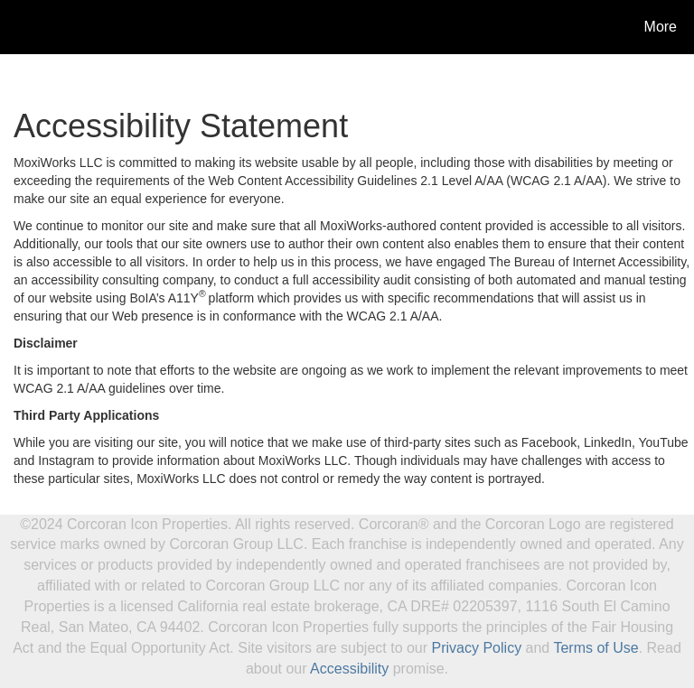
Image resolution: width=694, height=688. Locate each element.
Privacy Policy (477, 647)
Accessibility (349, 668)
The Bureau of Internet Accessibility (587, 262)
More (660, 26)
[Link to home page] (17, 27)
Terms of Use (595, 647)
